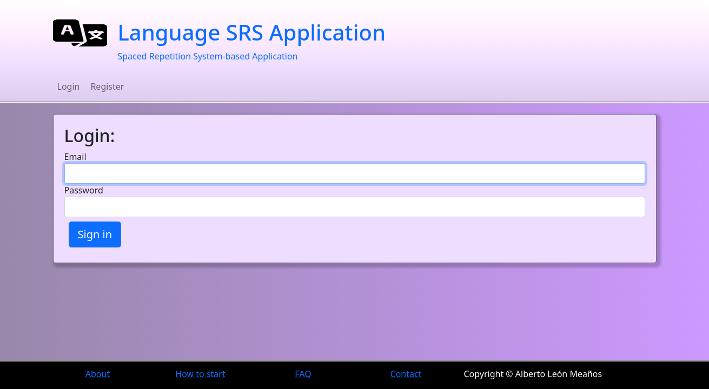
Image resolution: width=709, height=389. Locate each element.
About (97, 374)
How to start (200, 374)
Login (68, 86)
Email (75, 157)
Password (83, 190)
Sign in (95, 234)
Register (107, 86)
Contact (406, 374)
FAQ (303, 374)
